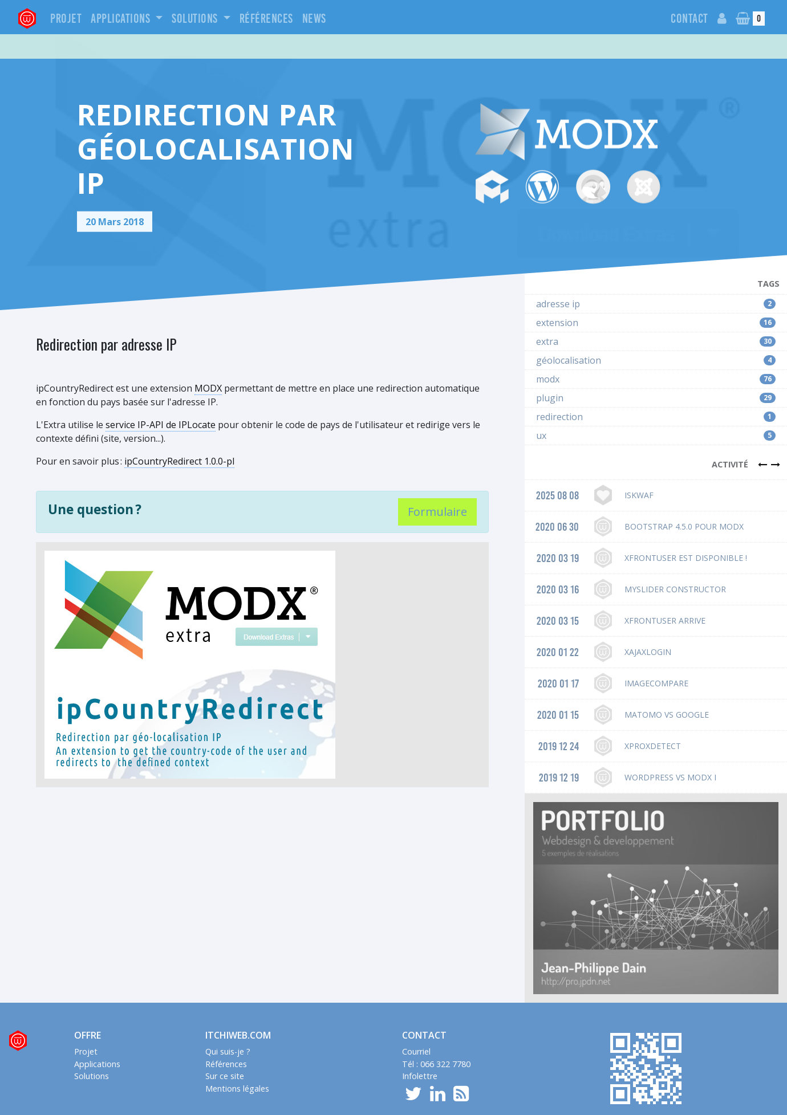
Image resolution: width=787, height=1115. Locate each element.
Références (266, 18)
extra (656, 312)
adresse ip (656, 274)
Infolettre (419, 1046)
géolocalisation (656, 331)
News (314, 18)
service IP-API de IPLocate (161, 395)
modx (656, 350)
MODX (208, 359)
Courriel (416, 1022)
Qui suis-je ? (227, 1022)
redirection (656, 387)
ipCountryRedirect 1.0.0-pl (179, 432)
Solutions (196, 18)
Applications (122, 18)
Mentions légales (237, 1059)
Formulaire (437, 482)
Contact (689, 18)
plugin (656, 369)
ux (656, 406)
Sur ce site (224, 1046)
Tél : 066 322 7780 (436, 1034)
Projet (66, 18)
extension (656, 293)
